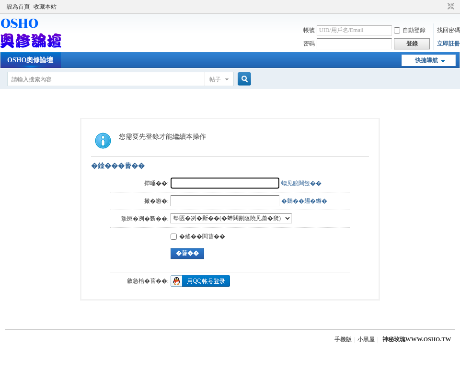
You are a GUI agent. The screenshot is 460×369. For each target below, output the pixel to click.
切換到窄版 (449, 6)
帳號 (309, 30)
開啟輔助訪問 (441, 6)
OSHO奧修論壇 (30, 60)
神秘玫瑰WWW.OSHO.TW (416, 339)
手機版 (343, 339)
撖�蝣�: (156, 201)
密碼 (309, 43)
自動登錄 (410, 30)
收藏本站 (45, 6)
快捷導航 (426, 60)
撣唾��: (156, 183)
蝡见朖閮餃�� (301, 183)
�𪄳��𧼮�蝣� (304, 201)
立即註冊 (448, 43)
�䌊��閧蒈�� (198, 236)
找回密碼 (448, 30)
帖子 (215, 79)
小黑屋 (366, 339)
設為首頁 (18, 6)
